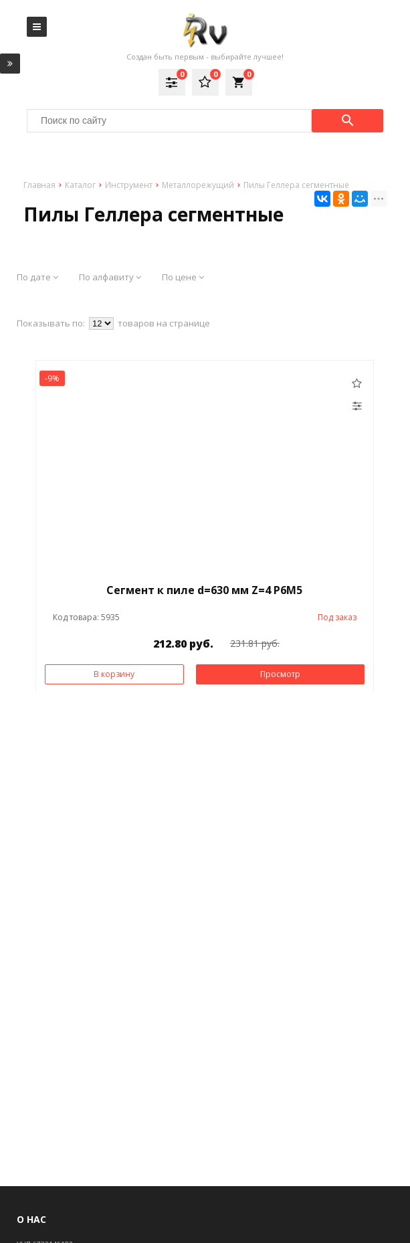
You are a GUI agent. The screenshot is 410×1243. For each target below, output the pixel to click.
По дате (37, 277)
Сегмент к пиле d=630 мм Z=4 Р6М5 (204, 590)
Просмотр (280, 674)
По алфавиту (110, 277)
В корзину (114, 674)
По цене (183, 277)
